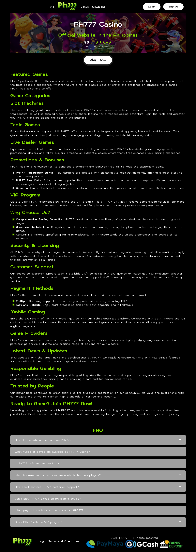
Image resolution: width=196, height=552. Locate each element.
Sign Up (173, 6)
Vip (52, 7)
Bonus (85, 7)
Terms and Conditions (63, 541)
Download (99, 7)
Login (152, 6)
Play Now (98, 60)
